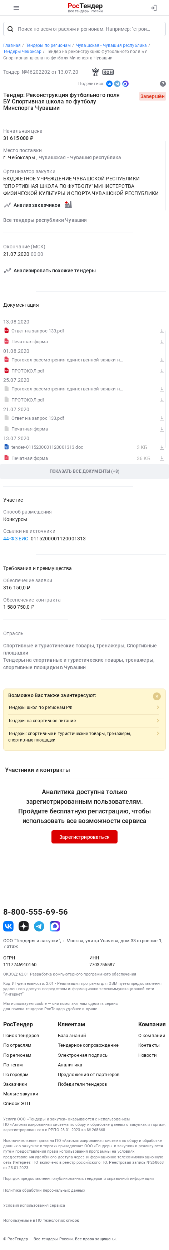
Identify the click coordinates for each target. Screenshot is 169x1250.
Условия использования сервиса (34, 1206)
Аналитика (70, 1065)
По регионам (17, 1055)
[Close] (157, 697)
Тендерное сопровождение (88, 1046)
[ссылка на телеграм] (39, 927)
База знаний (72, 1036)
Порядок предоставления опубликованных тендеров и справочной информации (78, 1179)
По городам (16, 1075)
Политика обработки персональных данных (44, 1191)
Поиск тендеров (21, 1036)
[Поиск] (10, 29)
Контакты (149, 1046)
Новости (147, 1055)
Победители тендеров (82, 1085)
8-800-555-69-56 (35, 912)
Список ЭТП (16, 1104)
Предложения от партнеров (88, 1075)
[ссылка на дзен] (24, 927)
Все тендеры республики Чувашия (45, 220)
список (72, 1221)
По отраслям (17, 1046)
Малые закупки (20, 1094)
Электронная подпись (83, 1055)
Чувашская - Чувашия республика (80, 158)
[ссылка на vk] (8, 927)
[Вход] (153, 8)
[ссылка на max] (55, 927)
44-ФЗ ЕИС (15, 539)
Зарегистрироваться (84, 837)
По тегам (13, 1065)
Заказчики (15, 1085)
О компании (151, 1036)
